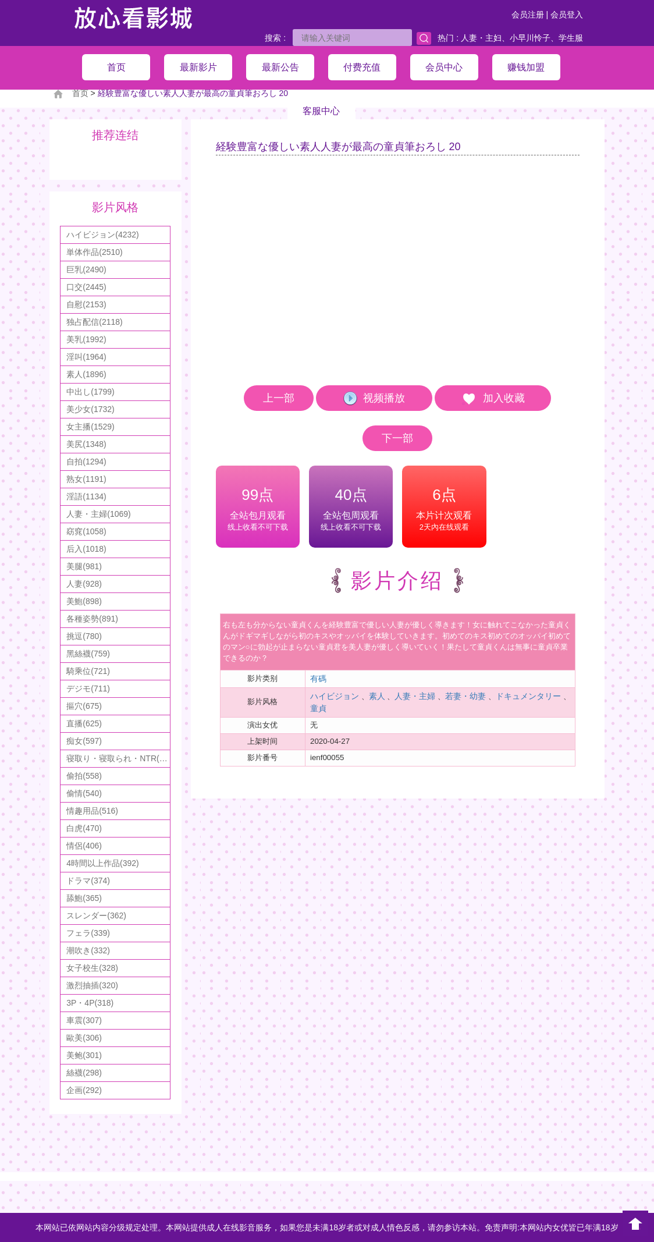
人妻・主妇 (481, 37)
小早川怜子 (530, 37)
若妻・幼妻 (465, 696)
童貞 (318, 708)
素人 (377, 696)
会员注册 (527, 14)
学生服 (571, 37)
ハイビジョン (334, 696)
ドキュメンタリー (528, 696)
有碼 (318, 678)
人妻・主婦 (414, 696)
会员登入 (566, 14)
